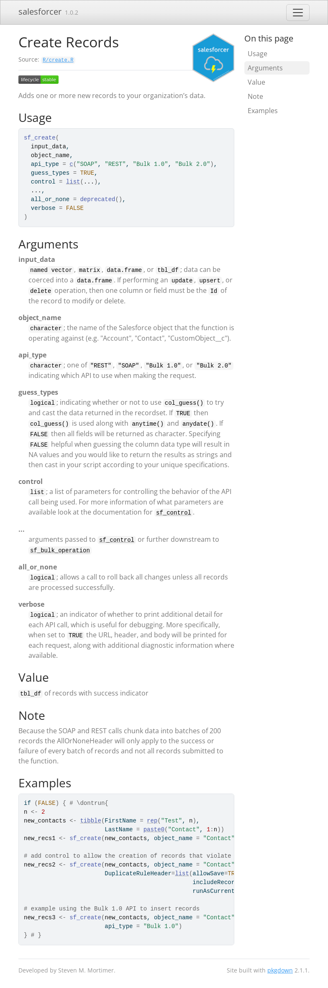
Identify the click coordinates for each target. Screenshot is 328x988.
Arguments (265, 67)
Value (256, 82)
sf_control (173, 513)
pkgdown (280, 970)
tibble (90, 820)
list (73, 181)
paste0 (154, 829)
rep (152, 820)
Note (255, 96)
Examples (263, 110)
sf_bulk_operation (60, 550)
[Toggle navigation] (298, 12)
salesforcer (40, 11)
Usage (257, 53)
